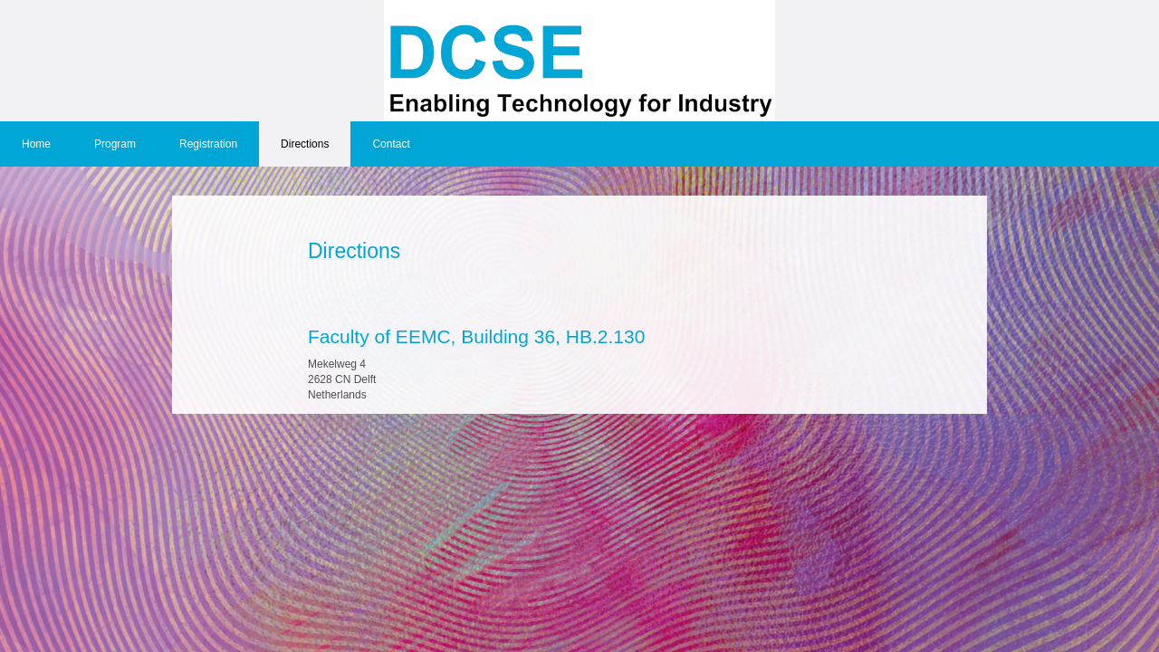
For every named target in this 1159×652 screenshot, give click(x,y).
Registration (208, 144)
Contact (390, 144)
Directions (305, 144)
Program (115, 144)
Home (36, 144)
